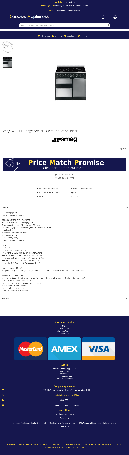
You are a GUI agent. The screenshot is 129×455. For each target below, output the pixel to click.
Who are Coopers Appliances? (64, 368)
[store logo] (29, 17)
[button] (19, 83)
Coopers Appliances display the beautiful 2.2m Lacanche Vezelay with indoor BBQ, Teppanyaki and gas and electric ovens (64, 423)
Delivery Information (64, 331)
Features (5, 298)
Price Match (87, 36)
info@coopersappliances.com (67, 10)
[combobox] (64, 25)
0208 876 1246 (70, 2)
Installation (72, 36)
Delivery (58, 36)
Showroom (45, 36)
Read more (64, 418)
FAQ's (64, 326)
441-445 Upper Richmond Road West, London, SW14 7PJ (66, 390)
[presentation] (64, 207)
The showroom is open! (64, 414)
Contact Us (64, 333)
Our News (64, 371)
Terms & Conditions (64, 378)
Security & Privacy (64, 376)
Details (5, 207)
